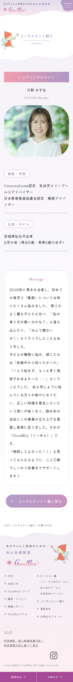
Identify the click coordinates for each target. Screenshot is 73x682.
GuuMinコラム (17, 614)
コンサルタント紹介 (52, 601)
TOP (11, 576)
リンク (8, 632)
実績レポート (16, 606)
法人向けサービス (50, 587)
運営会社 (45, 609)
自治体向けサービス (51, 593)
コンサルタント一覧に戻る (40, 501)
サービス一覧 (48, 576)
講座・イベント (17, 599)
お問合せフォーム (51, 616)
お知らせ (13, 583)
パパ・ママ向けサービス (54, 581)
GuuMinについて (19, 591)
